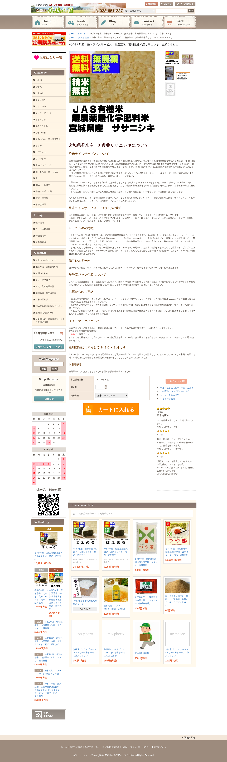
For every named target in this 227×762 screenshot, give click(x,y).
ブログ (113, 22)
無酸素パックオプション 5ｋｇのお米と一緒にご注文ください (177, 652)
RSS (46, 713)
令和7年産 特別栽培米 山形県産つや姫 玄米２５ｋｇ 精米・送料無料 (177, 551)
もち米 (39, 145)
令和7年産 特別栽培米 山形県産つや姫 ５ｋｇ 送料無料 (49, 657)
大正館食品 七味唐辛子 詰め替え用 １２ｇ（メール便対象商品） (147, 600)
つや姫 (39, 80)
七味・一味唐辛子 (44, 185)
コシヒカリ (41, 100)
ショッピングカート (179, 22)
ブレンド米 (41, 159)
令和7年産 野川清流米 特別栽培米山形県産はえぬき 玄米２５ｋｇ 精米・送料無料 (56, 599)
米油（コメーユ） (44, 165)
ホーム (47, 22)
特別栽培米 (41, 235)
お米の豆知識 (42, 299)
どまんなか (41, 119)
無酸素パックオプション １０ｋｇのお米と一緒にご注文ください (116, 652)
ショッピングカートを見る (49, 347)
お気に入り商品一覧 (45, 286)
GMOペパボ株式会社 (125, 755)
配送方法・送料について (47, 267)
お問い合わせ (146, 22)
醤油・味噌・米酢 (44, 191)
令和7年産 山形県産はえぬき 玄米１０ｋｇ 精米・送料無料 (116, 551)
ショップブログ (43, 280)
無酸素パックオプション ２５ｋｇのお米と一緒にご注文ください (85, 652)
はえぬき (40, 93)
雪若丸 (39, 87)
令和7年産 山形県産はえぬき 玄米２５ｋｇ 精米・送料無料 (85, 551)
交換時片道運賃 (142, 653)
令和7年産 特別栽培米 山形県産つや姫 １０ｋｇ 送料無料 (147, 562)
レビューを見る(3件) (170, 395)
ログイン (166, 4)
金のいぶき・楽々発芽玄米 (48, 139)
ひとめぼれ (41, 132)
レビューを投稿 (167, 399)
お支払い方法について (46, 260)
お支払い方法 (76, 747)
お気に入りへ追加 (176, 381)
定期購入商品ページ (45, 312)
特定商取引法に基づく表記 (115, 747)
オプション (41, 152)
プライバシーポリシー (140, 747)
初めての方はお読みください (49, 306)
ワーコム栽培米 (43, 229)
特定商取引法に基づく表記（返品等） (178, 388)
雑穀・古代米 (42, 198)
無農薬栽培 (83, 37)
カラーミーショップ (82, 755)
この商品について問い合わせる (174, 391)
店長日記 (49, 399)
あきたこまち (42, 126)
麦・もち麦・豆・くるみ (47, 172)
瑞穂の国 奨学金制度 (46, 293)
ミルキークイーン (44, 113)
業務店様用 (41, 204)
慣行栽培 (40, 222)
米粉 (38, 178)
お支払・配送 (80, 22)
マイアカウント (185, 4)
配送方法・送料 (92, 747)
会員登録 (151, 4)
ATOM (48, 716)
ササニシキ (83, 33)
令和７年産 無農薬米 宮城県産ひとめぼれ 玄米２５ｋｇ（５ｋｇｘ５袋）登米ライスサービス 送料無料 (48, 689)
